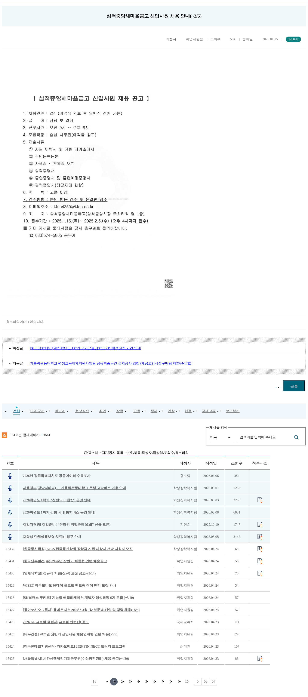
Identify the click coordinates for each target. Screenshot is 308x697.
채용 (188, 411)
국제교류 (209, 411)
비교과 (60, 411)
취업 (102, 411)
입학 (136, 411)
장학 (119, 411)
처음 (94, 681)
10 (187, 681)
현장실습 (82, 411)
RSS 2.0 (4, 435)
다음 (205, 681)
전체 (16, 411)
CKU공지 (37, 411)
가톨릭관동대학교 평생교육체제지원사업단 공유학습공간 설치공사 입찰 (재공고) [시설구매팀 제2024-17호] (111, 363)
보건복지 (233, 411)
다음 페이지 (197, 681)
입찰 (171, 411)
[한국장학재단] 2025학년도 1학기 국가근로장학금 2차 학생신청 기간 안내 (85, 348)
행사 (154, 411)
